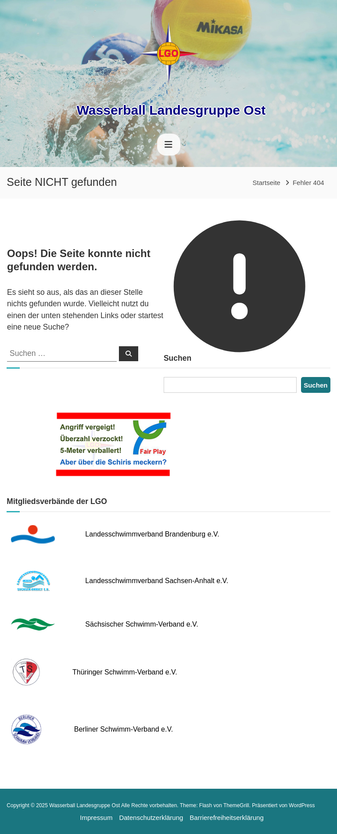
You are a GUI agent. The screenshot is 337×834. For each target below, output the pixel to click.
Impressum (96, 817)
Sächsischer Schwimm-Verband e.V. (141, 624)
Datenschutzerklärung (151, 817)
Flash (205, 805)
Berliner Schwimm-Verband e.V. (123, 729)
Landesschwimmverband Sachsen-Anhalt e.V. (156, 580)
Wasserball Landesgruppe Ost (171, 110)
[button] (13, 821)
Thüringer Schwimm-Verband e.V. (124, 672)
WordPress (302, 805)
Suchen (315, 385)
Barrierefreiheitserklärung (226, 817)
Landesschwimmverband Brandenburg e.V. (152, 534)
